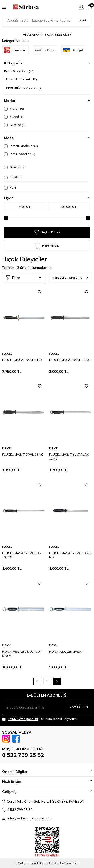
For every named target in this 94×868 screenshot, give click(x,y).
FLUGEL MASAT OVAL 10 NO (70, 360)
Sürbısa (15, 125)
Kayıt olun (79, 707)
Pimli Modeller (19, 154)
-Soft (20, 863)
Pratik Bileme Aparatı (24, 87)
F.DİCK (14, 109)
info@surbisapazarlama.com (29, 818)
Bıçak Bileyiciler (19, 71)
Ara (83, 20)
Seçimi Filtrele (47, 232)
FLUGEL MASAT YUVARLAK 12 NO (69, 456)
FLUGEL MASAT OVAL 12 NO (23, 454)
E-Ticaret (31, 863)
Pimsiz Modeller (21, 146)
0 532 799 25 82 (23, 754)
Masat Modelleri (21, 79)
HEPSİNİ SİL (47, 245)
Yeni (10, 188)
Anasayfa (31, 34)
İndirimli (12, 177)
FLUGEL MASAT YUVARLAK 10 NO (22, 555)
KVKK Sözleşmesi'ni (23, 719)
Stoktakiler (14, 167)
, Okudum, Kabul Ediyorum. (39, 719)
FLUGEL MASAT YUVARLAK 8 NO (70, 555)
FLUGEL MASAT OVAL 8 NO (22, 360)
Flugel (13, 117)
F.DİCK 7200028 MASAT (66, 651)
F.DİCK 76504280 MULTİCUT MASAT (22, 653)
